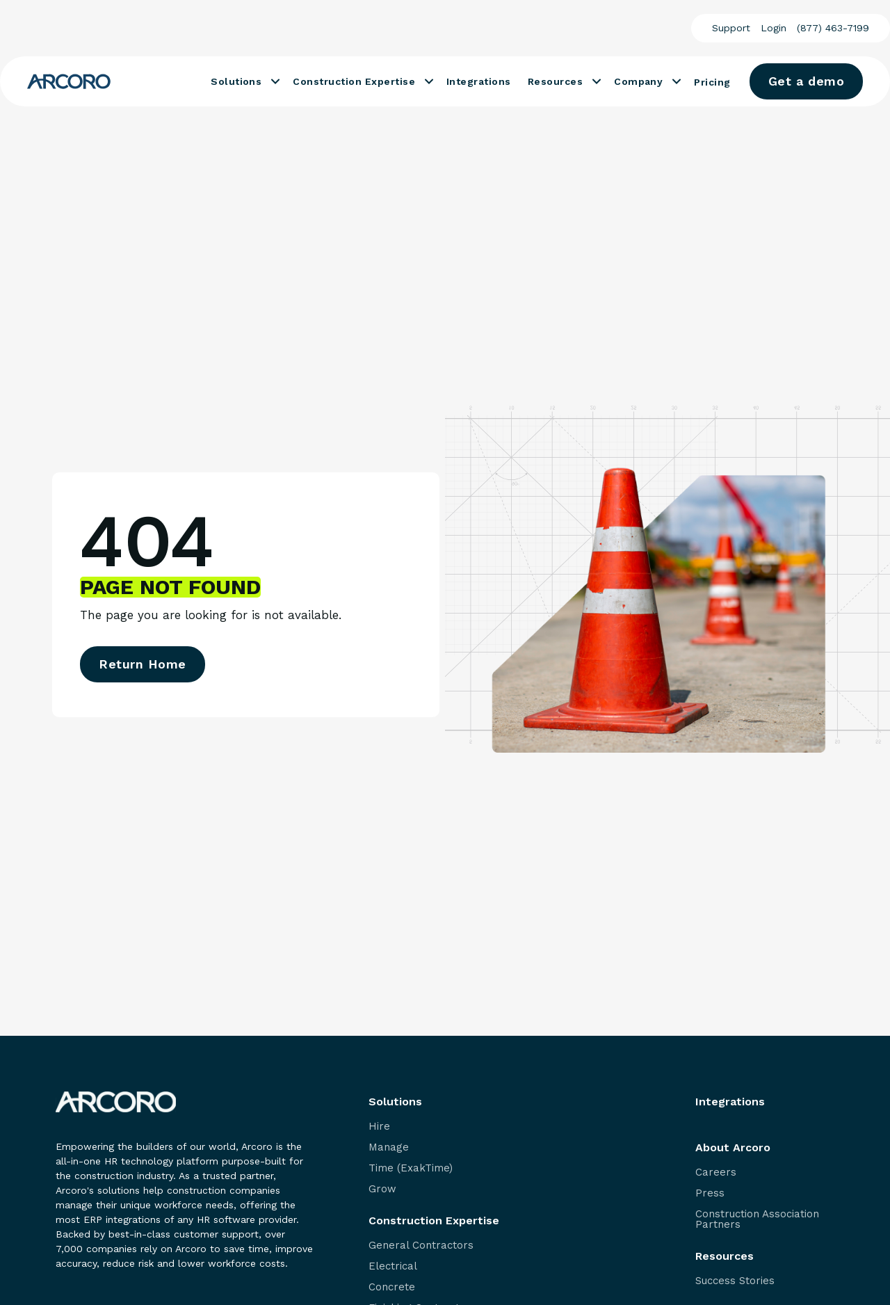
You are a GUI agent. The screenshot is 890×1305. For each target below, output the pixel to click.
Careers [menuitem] (715, 1172)
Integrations (478, 81)
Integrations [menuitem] (730, 1101)
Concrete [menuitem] (392, 1287)
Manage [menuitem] (389, 1147)
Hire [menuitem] (379, 1126)
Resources (555, 81)
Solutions (236, 81)
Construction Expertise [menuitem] (434, 1220)
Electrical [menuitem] (393, 1266)
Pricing (712, 82)
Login (773, 27)
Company (638, 81)
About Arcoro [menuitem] (732, 1147)
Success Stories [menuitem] (735, 1281)
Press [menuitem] (710, 1193)
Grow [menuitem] (382, 1189)
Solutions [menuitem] (395, 1101)
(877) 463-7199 (833, 27)
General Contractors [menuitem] (421, 1245)
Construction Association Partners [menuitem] (757, 1219)
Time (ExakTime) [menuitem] (411, 1168)
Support (731, 27)
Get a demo (806, 81)
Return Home (142, 664)
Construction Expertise (354, 81)
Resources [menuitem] (724, 1256)
